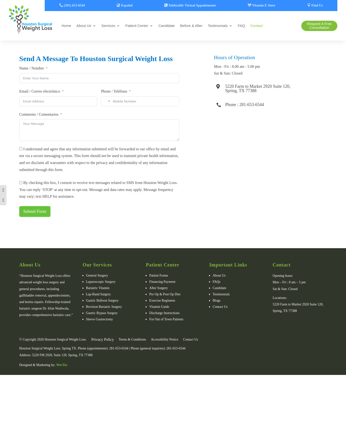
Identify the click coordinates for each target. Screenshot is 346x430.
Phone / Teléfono (114, 91)
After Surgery (158, 288)
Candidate (166, 26)
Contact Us (220, 307)
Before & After (191, 26)
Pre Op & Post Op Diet (164, 294)
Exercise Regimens (162, 300)
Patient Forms (158, 275)
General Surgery (97, 275)
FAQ (241, 26)
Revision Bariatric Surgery (104, 307)
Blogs (217, 300)
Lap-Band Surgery (98, 294)
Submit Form (34, 211)
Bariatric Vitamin (97, 288)
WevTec (62, 365)
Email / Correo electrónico (39, 91)
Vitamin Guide (159, 307)
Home (66, 26)
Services (108, 26)
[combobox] (106, 101)
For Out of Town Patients (166, 319)
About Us (83, 26)
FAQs (216, 282)
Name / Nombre (31, 68)
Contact (256, 26)
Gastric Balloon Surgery (102, 300)
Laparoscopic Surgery (101, 282)
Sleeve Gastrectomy (99, 319)
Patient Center (136, 26)
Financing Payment (162, 282)
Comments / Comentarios (39, 114)
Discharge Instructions (164, 313)
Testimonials (218, 26)
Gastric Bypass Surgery (102, 313)
